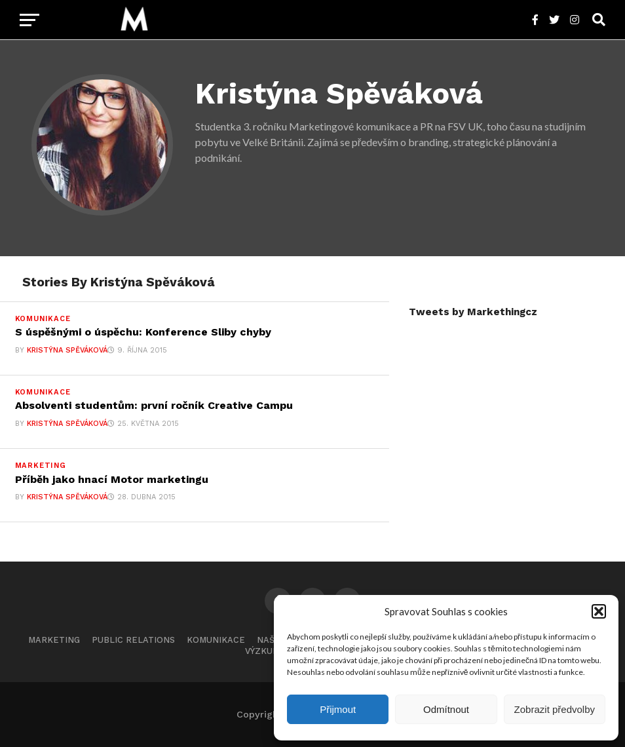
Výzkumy (264, 651)
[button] (598, 611)
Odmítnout (446, 709)
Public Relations (133, 640)
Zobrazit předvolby (554, 709)
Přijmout (338, 709)
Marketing (54, 640)
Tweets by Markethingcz (473, 312)
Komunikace (216, 640)
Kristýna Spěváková (67, 350)
